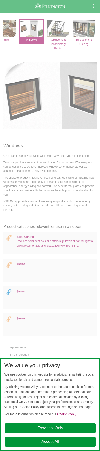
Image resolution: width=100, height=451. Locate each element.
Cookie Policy (66, 414)
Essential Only (50, 428)
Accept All (50, 441)
